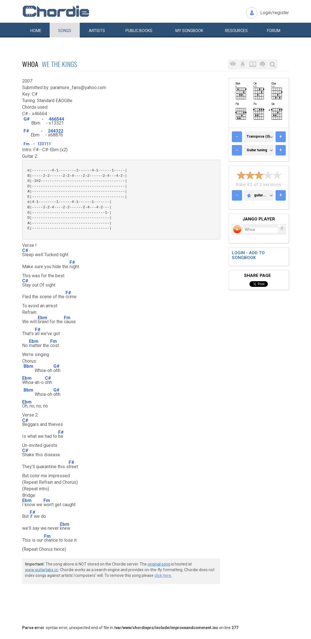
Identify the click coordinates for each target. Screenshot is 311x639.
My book (189, 30)
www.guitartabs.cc (41, 569)
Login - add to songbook (248, 255)
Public (138, 30)
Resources (236, 30)
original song (159, 564)
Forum (273, 30)
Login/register (274, 12)
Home (35, 30)
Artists (97, 30)
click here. (163, 575)
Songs (64, 30)
